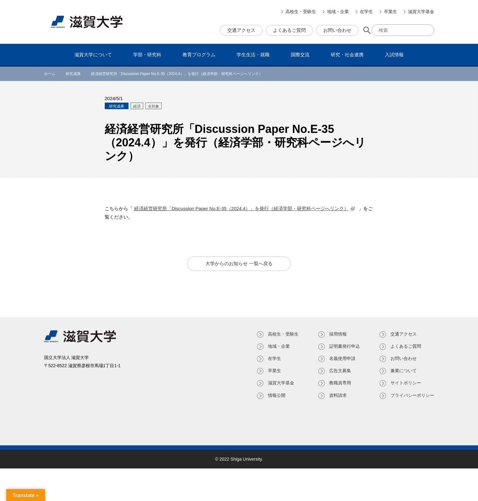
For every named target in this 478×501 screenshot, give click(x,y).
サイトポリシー (405, 382)
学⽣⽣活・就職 (253, 54)
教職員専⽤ (340, 382)
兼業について (403, 370)
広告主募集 (340, 370)
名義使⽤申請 (342, 358)
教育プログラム (199, 54)
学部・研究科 (147, 54)
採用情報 (338, 334)
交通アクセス (241, 30)
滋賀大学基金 (421, 11)
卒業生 (390, 11)
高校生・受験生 (300, 11)
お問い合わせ (337, 30)
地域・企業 (338, 11)
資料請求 (338, 395)
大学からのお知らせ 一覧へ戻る (238, 263)
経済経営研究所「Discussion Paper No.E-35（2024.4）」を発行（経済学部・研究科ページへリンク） (241, 208)
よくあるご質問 (289, 30)
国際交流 (300, 54)
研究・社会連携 (347, 54)
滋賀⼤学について (93, 54)
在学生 (366, 11)
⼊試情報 (394, 54)
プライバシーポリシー (412, 395)
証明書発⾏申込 (344, 346)
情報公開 (276, 395)
